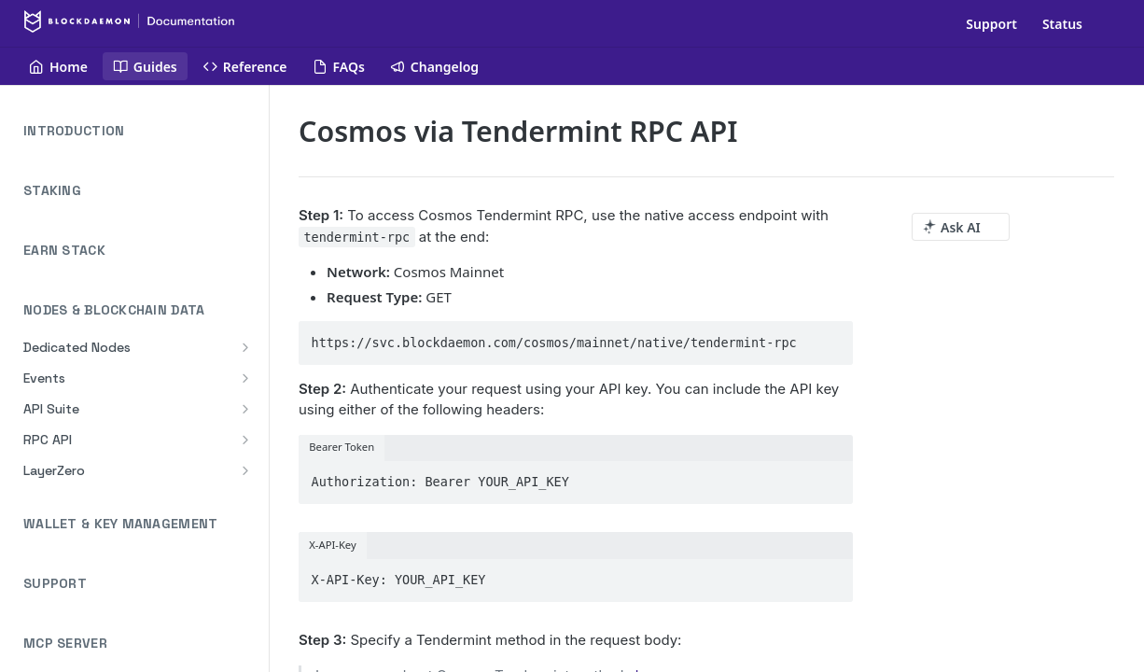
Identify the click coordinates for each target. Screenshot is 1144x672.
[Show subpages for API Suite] (245, 408)
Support (991, 24)
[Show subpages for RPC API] (245, 439)
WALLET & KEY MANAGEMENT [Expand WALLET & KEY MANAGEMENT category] (140, 524)
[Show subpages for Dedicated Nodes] (245, 347)
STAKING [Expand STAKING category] (140, 191)
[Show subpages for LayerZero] (245, 470)
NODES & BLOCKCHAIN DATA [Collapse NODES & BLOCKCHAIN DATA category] (140, 310)
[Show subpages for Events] (245, 378)
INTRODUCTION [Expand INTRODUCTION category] (140, 131)
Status (1062, 24)
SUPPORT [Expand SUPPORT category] (140, 583)
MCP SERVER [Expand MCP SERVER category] (140, 643)
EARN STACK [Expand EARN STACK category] (140, 250)
